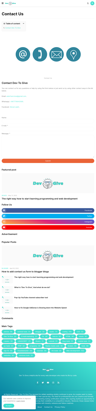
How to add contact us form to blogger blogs (25, 271)
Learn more (20, 401)
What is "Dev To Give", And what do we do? (32, 287)
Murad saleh (14, 107)
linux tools (68, 341)
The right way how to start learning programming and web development (40, 198)
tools (85, 346)
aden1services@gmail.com (16, 96)
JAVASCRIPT (24, 341)
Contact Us (48, 407)
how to (57, 336)
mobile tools (84, 341)
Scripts (72, 346)
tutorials (41, 351)
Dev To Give (10, 336)
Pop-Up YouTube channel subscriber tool (31, 297)
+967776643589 (16, 101)
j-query (8, 341)
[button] (2, 3)
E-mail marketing (29, 336)
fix (44, 336)
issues (83, 336)
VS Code (56, 351)
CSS (80, 332)
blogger (39, 332)
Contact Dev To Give (13, 28)
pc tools (8, 346)
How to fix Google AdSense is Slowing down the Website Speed (40, 308)
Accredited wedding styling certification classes (47, 399)
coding (67, 332)
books (53, 332)
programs (35, 346)
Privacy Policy (60, 407)
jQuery (40, 341)
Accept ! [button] (9, 406)
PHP (21, 346)
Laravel (53, 341)
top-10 (8, 351)
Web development (75, 351)
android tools (23, 332)
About (39, 407)
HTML (70, 336)
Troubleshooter (24, 351)
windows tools (26, 355)
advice (8, 332)
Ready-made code (54, 346)
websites (9, 355)
